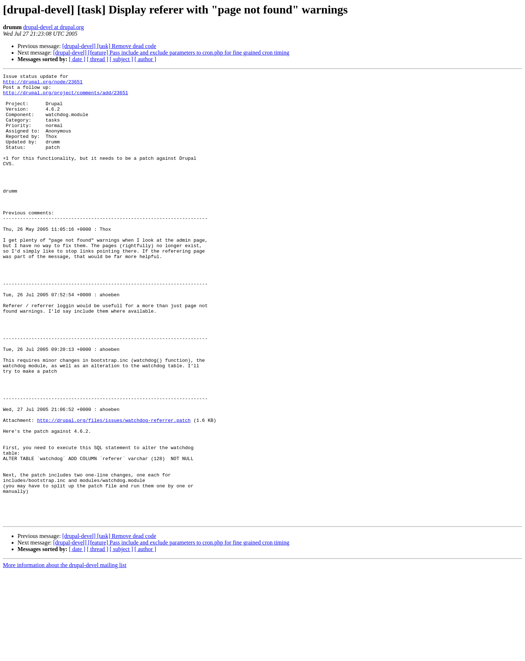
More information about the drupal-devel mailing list (65, 655)
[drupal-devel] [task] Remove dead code (109, 46)
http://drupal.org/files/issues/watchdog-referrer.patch (114, 490)
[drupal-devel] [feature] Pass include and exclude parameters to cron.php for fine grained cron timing (171, 53)
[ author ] (145, 59)
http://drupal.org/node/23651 (42, 83)
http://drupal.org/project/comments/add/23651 (65, 97)
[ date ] (77, 59)
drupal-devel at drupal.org (53, 27)
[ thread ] (97, 59)
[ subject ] (121, 59)
